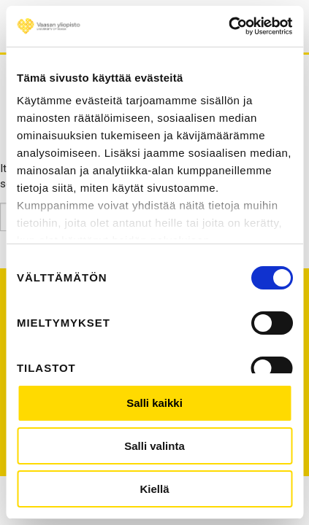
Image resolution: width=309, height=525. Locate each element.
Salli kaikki (154, 403)
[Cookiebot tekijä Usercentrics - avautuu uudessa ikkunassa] (228, 26)
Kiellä (154, 489)
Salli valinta (154, 446)
